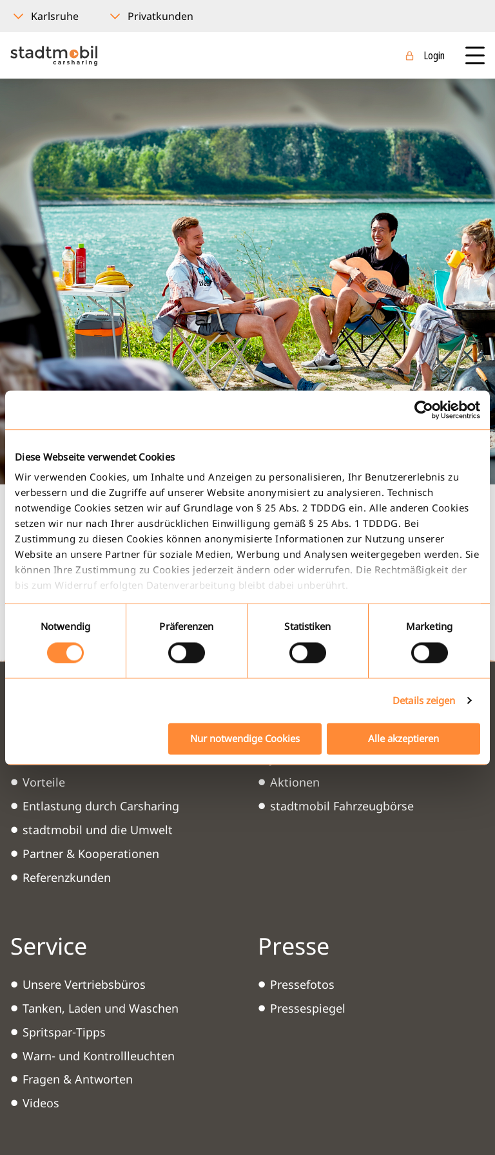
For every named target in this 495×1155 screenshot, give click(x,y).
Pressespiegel (307, 1008)
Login (434, 55)
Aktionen (295, 782)
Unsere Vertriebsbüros (84, 984)
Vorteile (44, 782)
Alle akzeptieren (403, 738)
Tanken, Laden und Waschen (101, 1008)
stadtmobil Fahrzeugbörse (342, 806)
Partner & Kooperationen (91, 853)
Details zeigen (424, 700)
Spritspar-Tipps (64, 1032)
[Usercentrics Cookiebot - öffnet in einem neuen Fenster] (423, 409)
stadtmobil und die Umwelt (98, 829)
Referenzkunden (67, 877)
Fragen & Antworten (78, 1079)
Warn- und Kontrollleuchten (99, 1056)
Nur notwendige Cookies (245, 738)
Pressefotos (302, 984)
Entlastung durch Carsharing (101, 806)
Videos (41, 1103)
